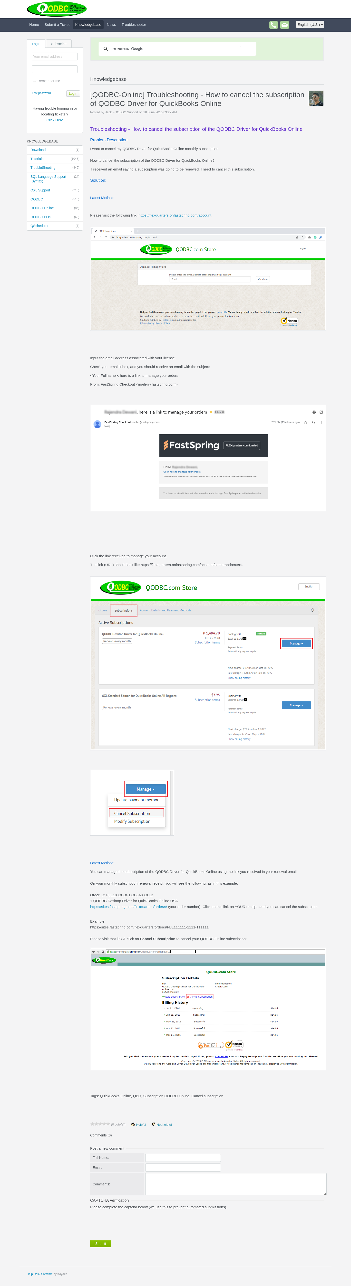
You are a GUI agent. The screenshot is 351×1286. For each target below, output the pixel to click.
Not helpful (161, 1124)
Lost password (41, 93)
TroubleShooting (54, 167)
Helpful (138, 1124)
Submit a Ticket (57, 24)
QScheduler (54, 226)
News (111, 24)
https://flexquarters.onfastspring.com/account (174, 215)
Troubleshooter (134, 24)
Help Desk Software (40, 1274)
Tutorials (54, 159)
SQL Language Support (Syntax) (54, 178)
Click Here (54, 120)
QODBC (54, 199)
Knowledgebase (88, 24)
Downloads (54, 150)
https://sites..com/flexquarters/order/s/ (128, 907)
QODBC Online (54, 208)
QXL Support (54, 190)
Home (34, 24)
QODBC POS (54, 217)
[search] (177, 49)
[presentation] (127, 1223)
